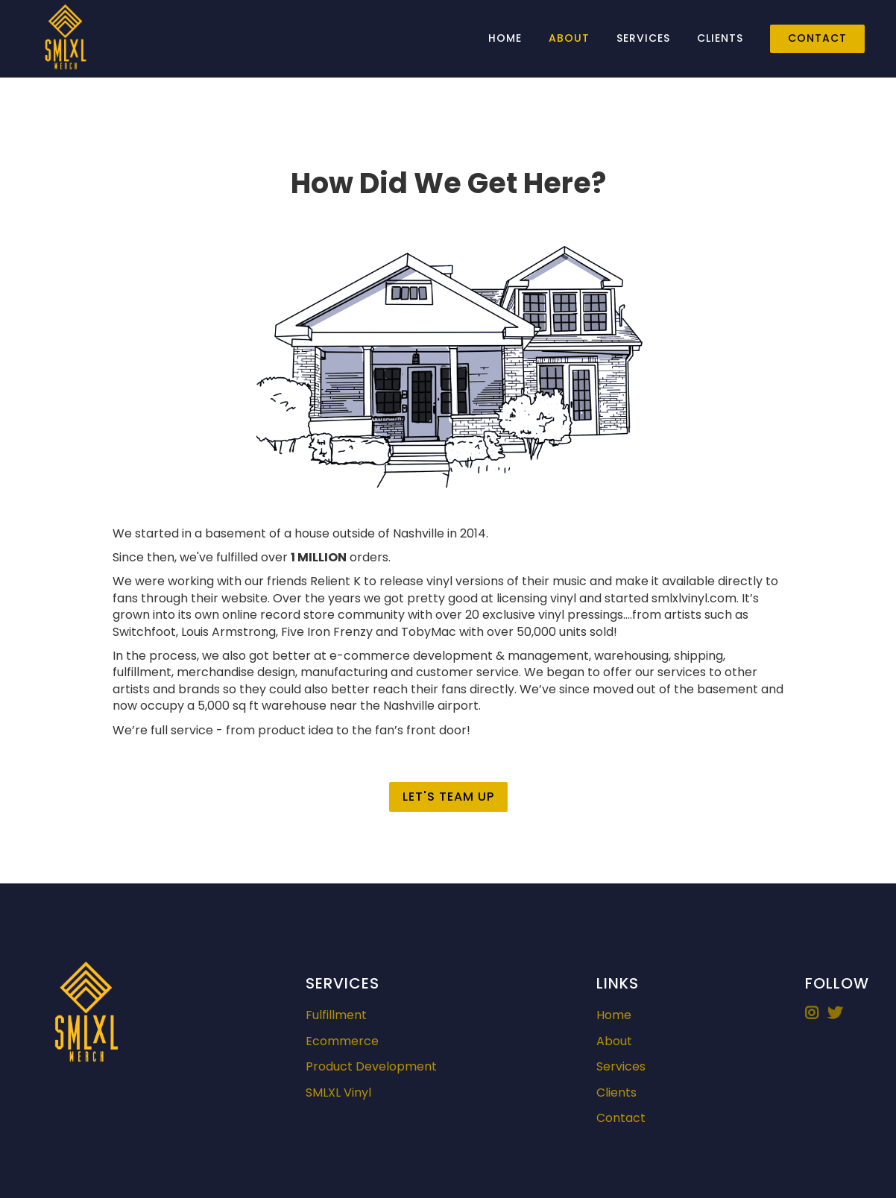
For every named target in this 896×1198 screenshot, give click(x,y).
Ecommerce (342, 1041)
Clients (720, 38)
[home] (65, 39)
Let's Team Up (448, 796)
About (569, 38)
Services (643, 38)
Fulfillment (336, 1015)
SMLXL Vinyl (338, 1093)
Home (505, 38)
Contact (817, 38)
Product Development (371, 1067)
